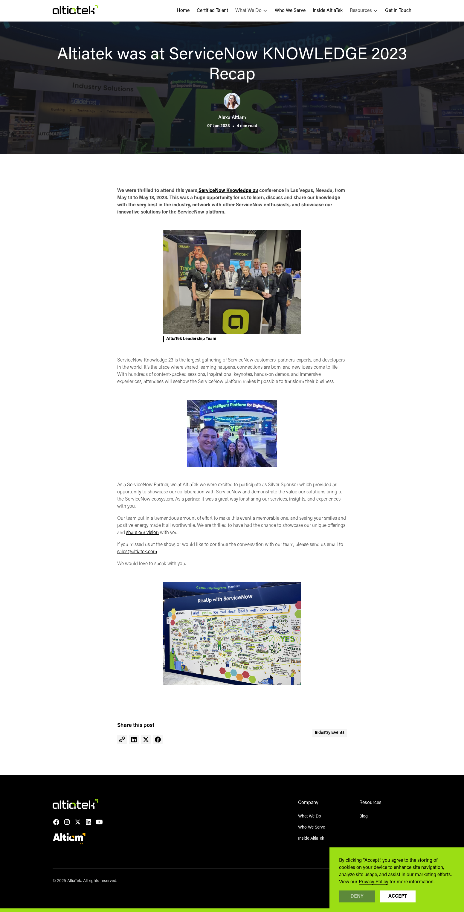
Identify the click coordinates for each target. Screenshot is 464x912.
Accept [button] (397, 896)
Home (183, 10)
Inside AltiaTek (328, 10)
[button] (251, 10)
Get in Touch (398, 10)
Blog (363, 817)
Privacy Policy (373, 882)
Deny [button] (357, 896)
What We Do (309, 817)
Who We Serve (290, 10)
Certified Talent (212, 10)
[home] (75, 11)
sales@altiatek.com (137, 552)
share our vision (142, 532)
